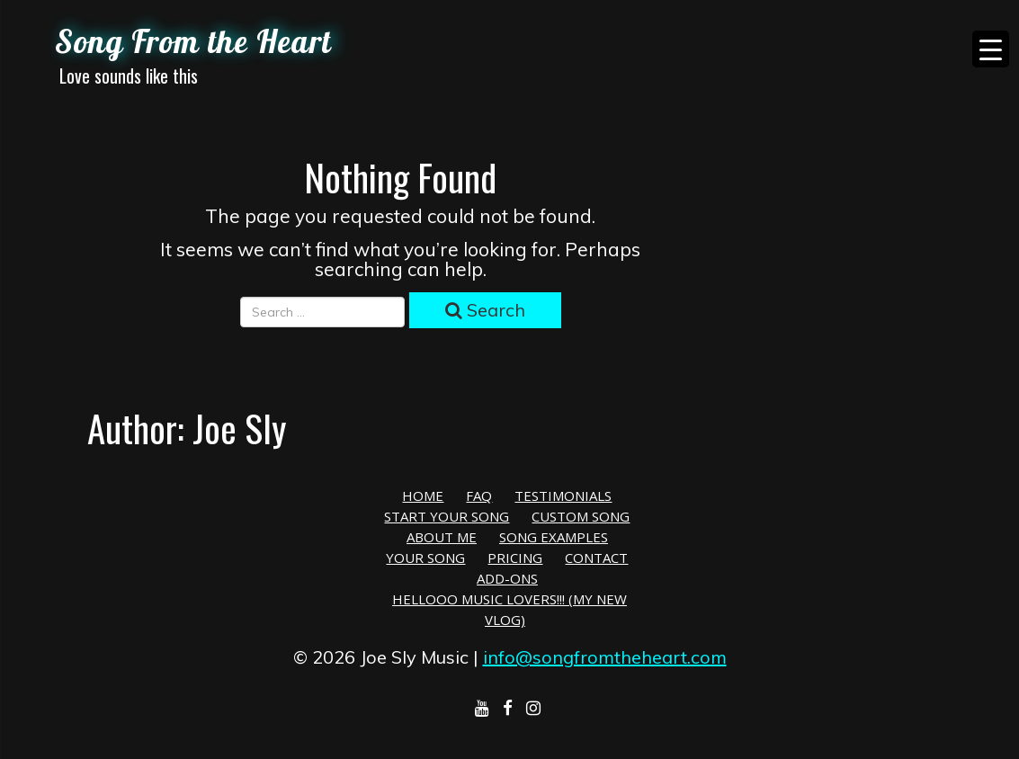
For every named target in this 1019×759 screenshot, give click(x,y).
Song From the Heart (193, 41)
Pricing (514, 558)
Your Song (425, 558)
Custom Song (581, 516)
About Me (442, 537)
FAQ (479, 496)
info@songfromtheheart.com (605, 657)
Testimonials (563, 496)
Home (422, 496)
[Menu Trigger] (990, 49)
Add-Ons (507, 578)
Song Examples (553, 537)
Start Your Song (446, 516)
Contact (596, 558)
